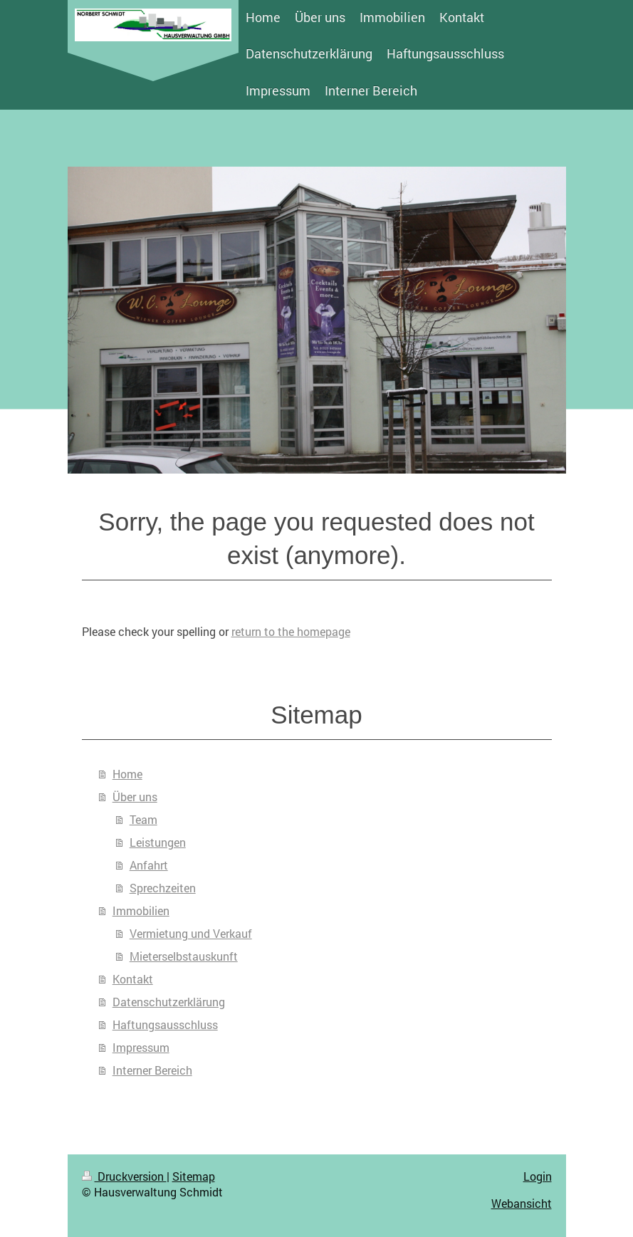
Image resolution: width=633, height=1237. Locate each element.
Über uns (135, 796)
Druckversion (124, 1176)
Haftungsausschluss (165, 1024)
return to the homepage (290, 631)
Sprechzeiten (163, 887)
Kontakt (133, 978)
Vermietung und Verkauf (191, 933)
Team (143, 819)
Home (127, 773)
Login (537, 1176)
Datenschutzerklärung (169, 1001)
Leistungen (158, 842)
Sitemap (193, 1176)
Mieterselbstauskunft (184, 956)
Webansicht (521, 1203)
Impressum (141, 1047)
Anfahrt (149, 864)
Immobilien (141, 910)
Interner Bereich (152, 1070)
